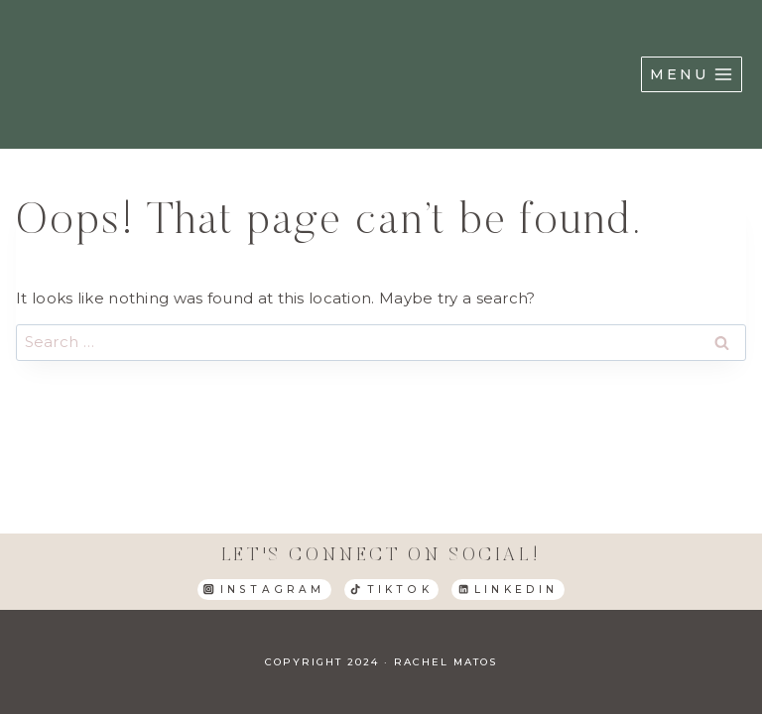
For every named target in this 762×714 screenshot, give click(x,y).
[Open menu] (691, 74)
